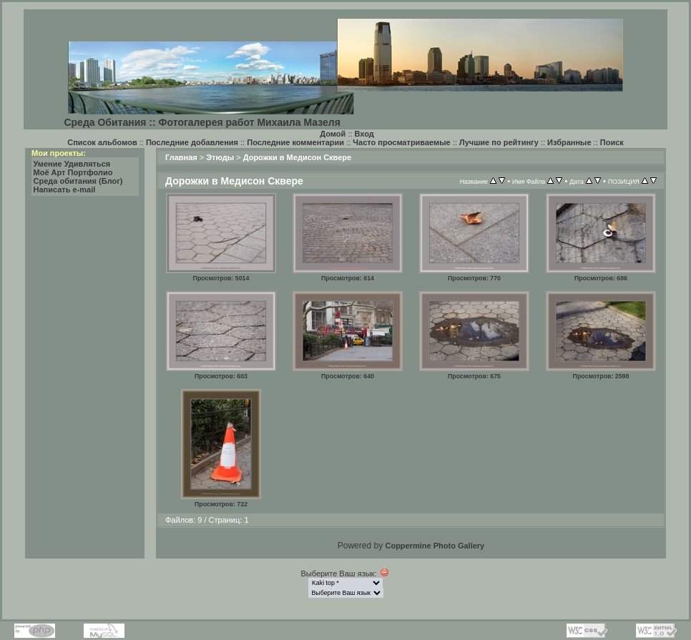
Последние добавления (192, 142)
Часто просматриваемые (401, 142)
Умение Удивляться (72, 163)
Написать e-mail (65, 189)
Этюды (220, 157)
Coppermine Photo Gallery (434, 545)
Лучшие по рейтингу (499, 142)
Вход (364, 133)
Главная (181, 157)
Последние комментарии (295, 142)
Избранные (569, 142)
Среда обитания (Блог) (78, 181)
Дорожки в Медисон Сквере (297, 157)
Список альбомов (102, 142)
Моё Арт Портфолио (73, 172)
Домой (333, 133)
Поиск (612, 142)
